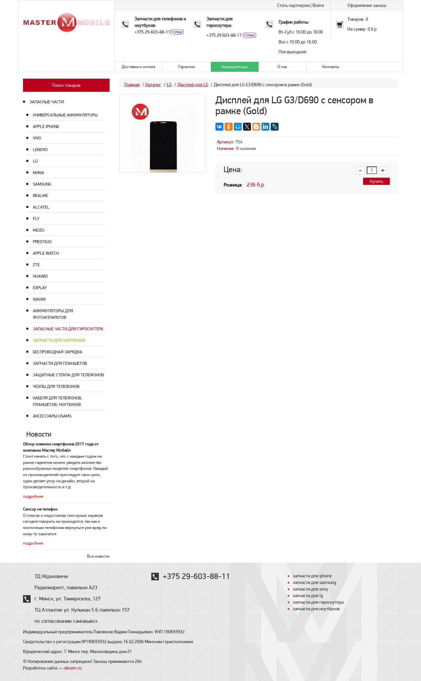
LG (35, 161)
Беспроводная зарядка (57, 351)
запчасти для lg (308, 595)
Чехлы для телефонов (56, 386)
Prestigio (42, 241)
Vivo (37, 138)
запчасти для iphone (312, 575)
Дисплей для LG (192, 84)
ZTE (36, 264)
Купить (376, 181)
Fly (36, 218)
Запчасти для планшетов (60, 363)
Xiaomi (39, 299)
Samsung (42, 184)
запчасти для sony (310, 589)
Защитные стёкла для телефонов (68, 374)
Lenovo (40, 149)
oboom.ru (73, 667)
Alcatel (41, 207)
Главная (132, 84)
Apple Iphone (46, 126)
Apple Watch (46, 253)
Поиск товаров (66, 85)
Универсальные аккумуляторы (65, 115)
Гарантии (186, 66)
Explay (40, 287)
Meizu (38, 230)
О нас (282, 66)
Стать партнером (293, 5)
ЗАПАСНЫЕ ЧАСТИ (47, 101)
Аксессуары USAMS (52, 416)
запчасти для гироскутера (318, 602)
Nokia (38, 172)
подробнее (33, 496)
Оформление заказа (366, 5)
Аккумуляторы (234, 66)
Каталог (153, 84)
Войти (318, 5)
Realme (40, 195)
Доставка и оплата (138, 66)
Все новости (98, 556)
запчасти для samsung (314, 582)
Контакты (330, 66)
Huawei (40, 276)
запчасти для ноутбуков (316, 608)
